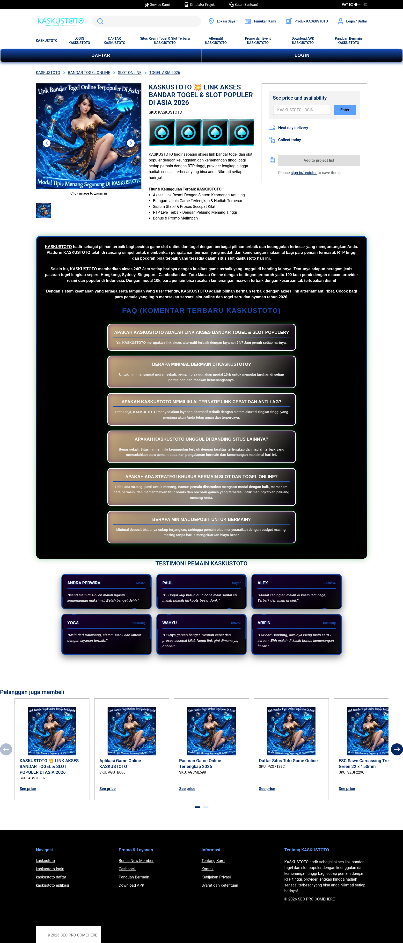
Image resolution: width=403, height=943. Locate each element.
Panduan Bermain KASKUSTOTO (348, 41)
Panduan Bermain (134, 877)
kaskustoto (45, 860)
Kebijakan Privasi (216, 877)
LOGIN (302, 55)
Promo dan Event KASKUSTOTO (258, 41)
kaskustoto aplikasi (52, 885)
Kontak (208, 869)
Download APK (131, 885)
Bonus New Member (136, 860)
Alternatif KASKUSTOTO (216, 41)
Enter (345, 110)
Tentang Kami (213, 860)
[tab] (197, 807)
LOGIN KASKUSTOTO (79, 41)
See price (28, 788)
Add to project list (319, 160)
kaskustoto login (50, 869)
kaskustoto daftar (51, 877)
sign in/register (304, 172)
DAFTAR (100, 55)
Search (99, 21)
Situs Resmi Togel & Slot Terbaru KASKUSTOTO (165, 41)
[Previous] (6, 749)
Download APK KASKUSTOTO (303, 41)
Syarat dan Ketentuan (220, 885)
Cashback (127, 869)
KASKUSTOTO (47, 41)
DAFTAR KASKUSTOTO (114, 41)
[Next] (397, 749)
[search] (146, 21)
